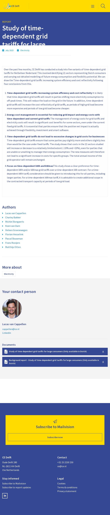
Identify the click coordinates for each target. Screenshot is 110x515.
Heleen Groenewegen (16, 230)
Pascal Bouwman (14, 238)
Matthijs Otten (13, 247)
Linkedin (6, 332)
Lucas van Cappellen (15, 213)
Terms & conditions (67, 487)
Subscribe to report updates (16, 487)
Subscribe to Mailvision (14, 483)
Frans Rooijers (12, 242)
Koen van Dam (12, 225)
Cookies (61, 483)
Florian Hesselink (14, 234)
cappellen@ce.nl (10, 329)
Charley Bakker (13, 217)
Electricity (9, 274)
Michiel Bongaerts (14, 221)
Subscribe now (55, 437)
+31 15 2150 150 (65, 462)
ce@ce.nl (62, 466)
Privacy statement (66, 491)
